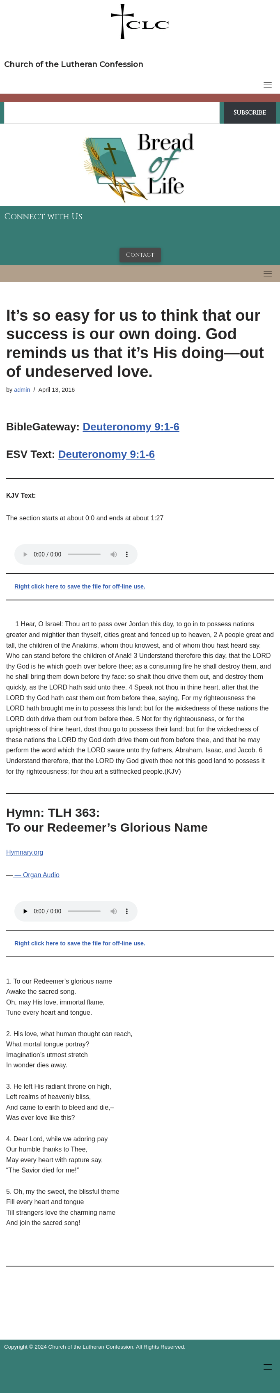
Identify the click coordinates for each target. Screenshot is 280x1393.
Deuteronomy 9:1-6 (131, 427)
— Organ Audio (36, 874)
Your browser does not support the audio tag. (76, 554)
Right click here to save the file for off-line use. (79, 586)
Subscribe (250, 112)
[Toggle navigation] (267, 84)
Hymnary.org (24, 852)
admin (22, 389)
